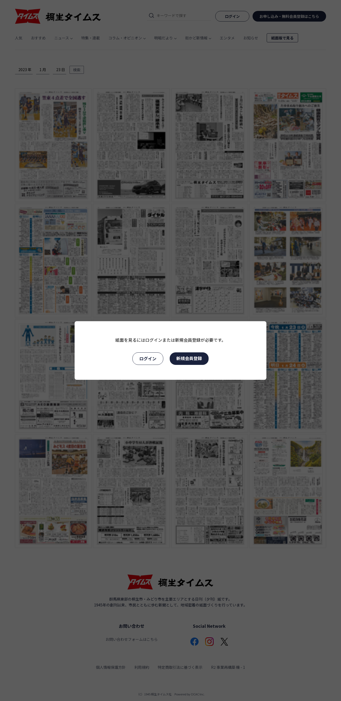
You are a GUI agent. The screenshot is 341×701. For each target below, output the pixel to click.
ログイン (147, 358)
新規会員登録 (189, 358)
